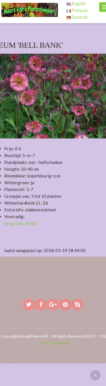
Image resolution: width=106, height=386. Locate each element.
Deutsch (77, 16)
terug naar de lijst (20, 223)
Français (77, 10)
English (76, 3)
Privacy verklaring (54, 343)
